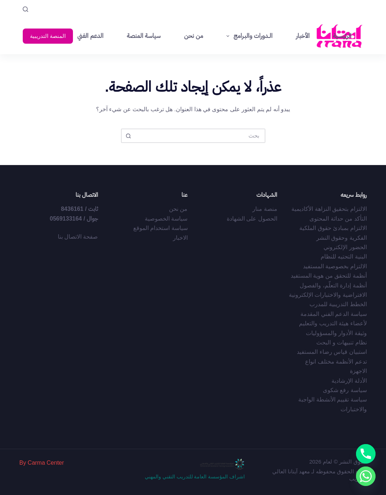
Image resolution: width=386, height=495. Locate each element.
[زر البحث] (128, 136)
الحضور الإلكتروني (345, 247)
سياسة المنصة (143, 35)
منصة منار (264, 209)
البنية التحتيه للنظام (344, 256)
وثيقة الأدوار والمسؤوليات (336, 333)
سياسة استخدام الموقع (160, 228)
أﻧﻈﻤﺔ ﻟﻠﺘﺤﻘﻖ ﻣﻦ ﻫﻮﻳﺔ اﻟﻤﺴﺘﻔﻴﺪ (329, 276)
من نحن (193, 35)
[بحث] (25, 9)
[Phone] (366, 454)
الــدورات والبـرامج (248, 36)
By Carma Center (41, 463)
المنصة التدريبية (48, 36)
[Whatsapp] (366, 476)
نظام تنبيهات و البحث (341, 342)
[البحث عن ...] (200, 136)
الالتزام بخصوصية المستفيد (335, 266)
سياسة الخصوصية (166, 219)
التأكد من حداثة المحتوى (338, 219)
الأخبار (302, 35)
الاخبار (180, 238)
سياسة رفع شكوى (345, 390)
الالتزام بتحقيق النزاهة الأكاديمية (329, 209)
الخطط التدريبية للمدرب (338, 304)
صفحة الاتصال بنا (78, 237)
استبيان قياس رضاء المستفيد (332, 352)
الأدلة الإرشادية (349, 381)
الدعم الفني (90, 35)
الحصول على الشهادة (252, 219)
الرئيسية (342, 35)
